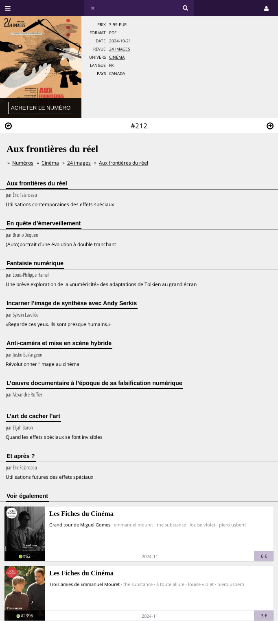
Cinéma (117, 57)
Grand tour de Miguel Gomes (79, 525)
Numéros (22, 162)
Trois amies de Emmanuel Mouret (84, 584)
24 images (119, 49)
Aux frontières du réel (123, 162)
